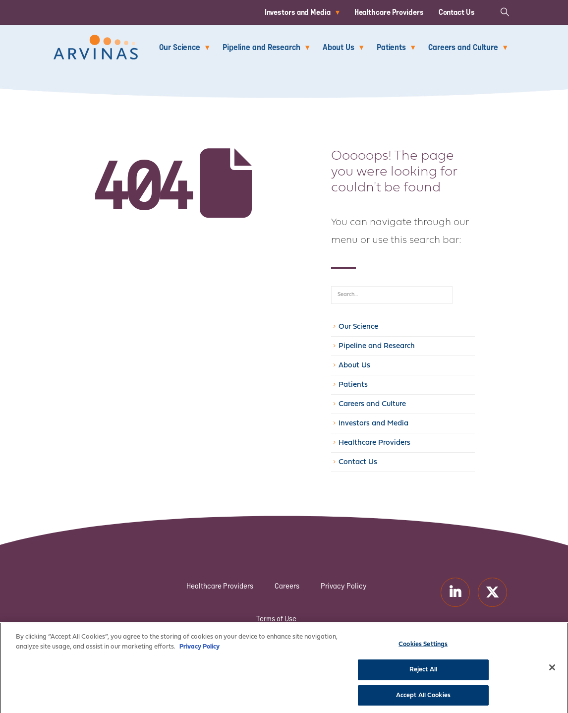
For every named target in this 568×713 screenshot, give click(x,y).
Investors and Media (298, 12)
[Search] (463, 295)
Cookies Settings (423, 650)
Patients (391, 47)
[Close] (552, 673)
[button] (505, 12)
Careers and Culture (463, 47)
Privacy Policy (344, 586)
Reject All (423, 674)
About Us (338, 47)
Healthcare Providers (389, 12)
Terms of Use (276, 618)
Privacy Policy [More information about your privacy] (199, 652)
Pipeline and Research (261, 47)
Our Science (179, 47)
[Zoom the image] (96, 40)
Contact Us (457, 12)
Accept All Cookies (423, 700)
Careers (287, 586)
